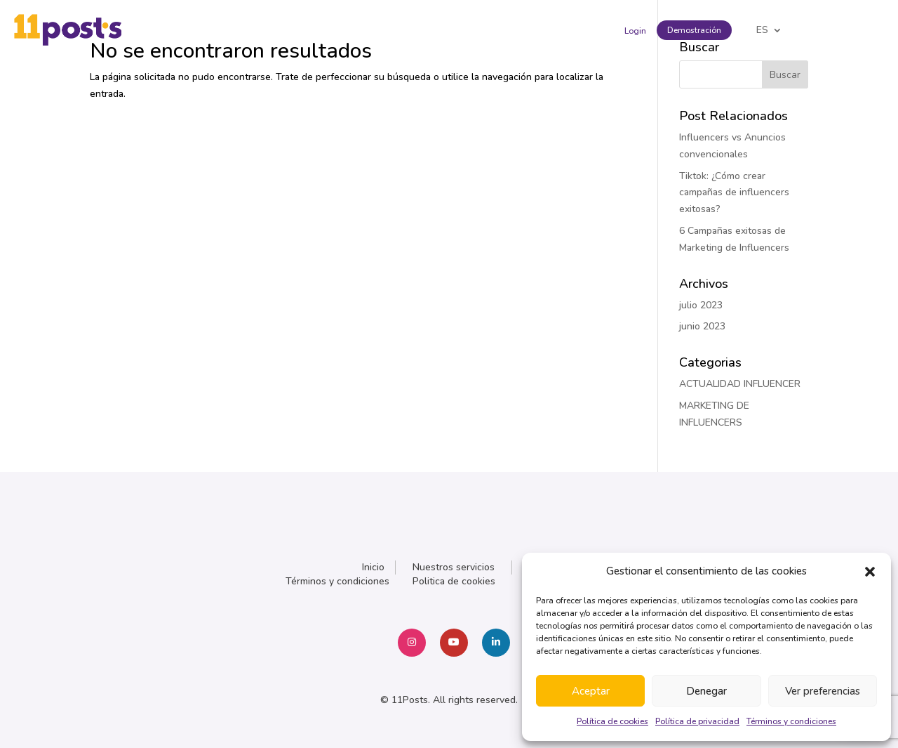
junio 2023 (702, 326)
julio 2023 (701, 305)
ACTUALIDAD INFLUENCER (739, 384)
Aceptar (591, 691)
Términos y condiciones (791, 721)
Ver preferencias (822, 691)
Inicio (373, 567)
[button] (870, 572)
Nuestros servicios (454, 567)
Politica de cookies (454, 581)
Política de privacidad (697, 721)
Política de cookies (612, 721)
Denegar (706, 691)
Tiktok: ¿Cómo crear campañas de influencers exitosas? (734, 192)
